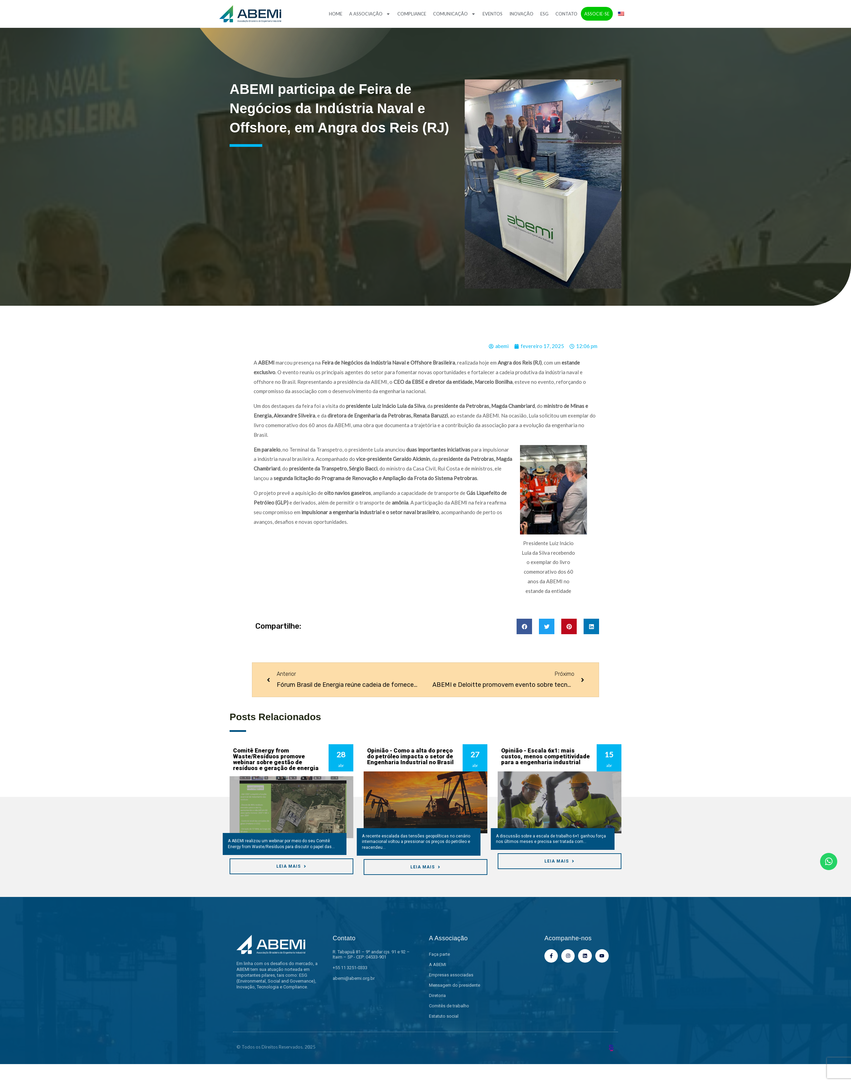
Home (335, 14)
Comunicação (454, 14)
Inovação (521, 14)
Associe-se (596, 14)
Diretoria (437, 995)
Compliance (411, 14)
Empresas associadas (451, 974)
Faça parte (439, 954)
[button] (524, 626)
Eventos (492, 14)
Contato (566, 14)
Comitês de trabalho (449, 1005)
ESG (544, 14)
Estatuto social (443, 1016)
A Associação (369, 14)
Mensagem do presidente (454, 985)
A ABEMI (437, 964)
